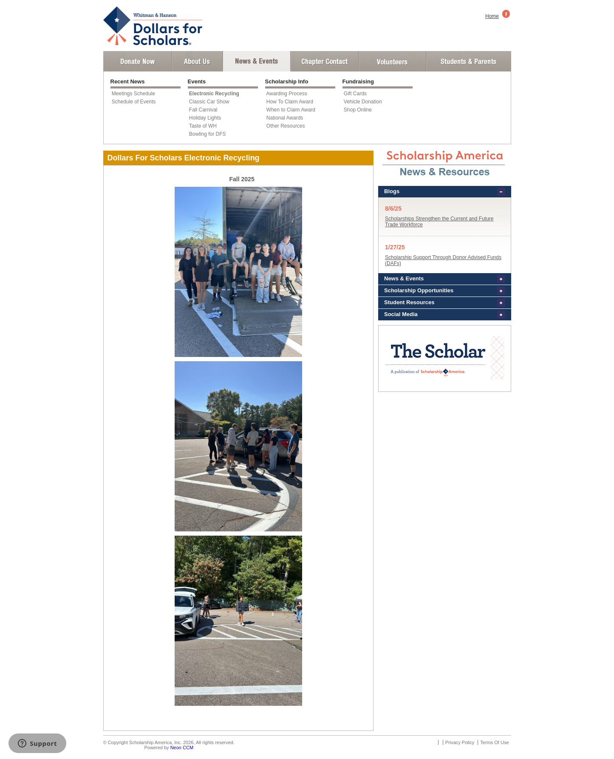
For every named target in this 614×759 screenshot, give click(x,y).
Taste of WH (203, 126)
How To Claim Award (289, 102)
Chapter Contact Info (325, 61)
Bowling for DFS (207, 134)
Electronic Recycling (214, 94)
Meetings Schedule (133, 94)
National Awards (284, 118)
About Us (197, 61)
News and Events (257, 61)
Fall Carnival (203, 110)
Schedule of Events (134, 102)
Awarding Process (286, 94)
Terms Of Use (494, 742)
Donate (137, 61)
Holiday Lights (205, 118)
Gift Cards (355, 94)
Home (492, 16)
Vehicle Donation (363, 102)
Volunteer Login (392, 61)
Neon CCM (181, 747)
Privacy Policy (459, 742)
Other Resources (285, 126)
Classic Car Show (209, 102)
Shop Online (358, 110)
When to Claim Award (290, 110)
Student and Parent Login (468, 61)
